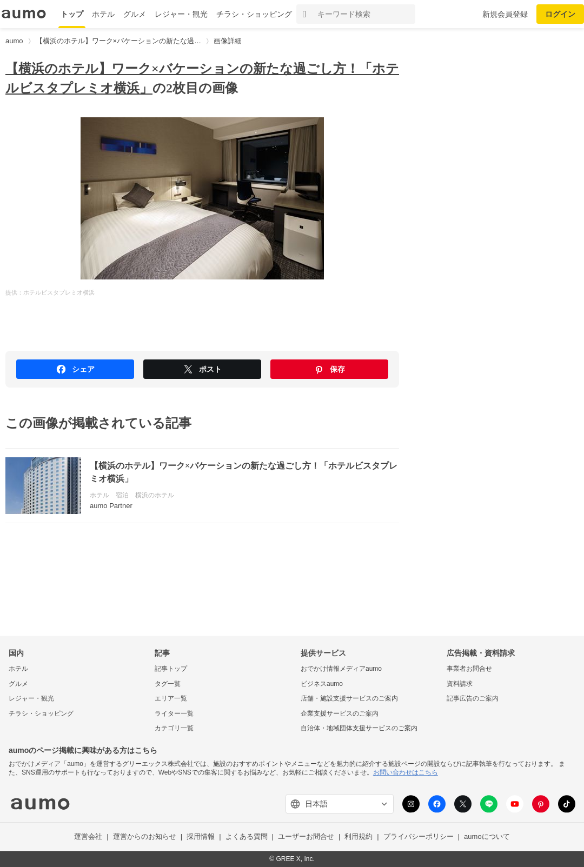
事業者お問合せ (469, 668)
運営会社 (88, 837)
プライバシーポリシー (418, 837)
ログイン (560, 14)
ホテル (103, 14)
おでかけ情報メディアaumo (341, 668)
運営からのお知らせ (144, 837)
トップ (72, 14)
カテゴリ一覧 (174, 728)
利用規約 (358, 837)
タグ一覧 (168, 684)
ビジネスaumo (322, 684)
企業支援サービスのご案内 (340, 713)
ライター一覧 (174, 713)
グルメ (134, 14)
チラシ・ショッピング (254, 14)
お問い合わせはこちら (405, 772)
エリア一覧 (171, 699)
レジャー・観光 (181, 14)
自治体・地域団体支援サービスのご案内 (359, 728)
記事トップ (171, 668)
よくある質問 (246, 837)
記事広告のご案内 (473, 699)
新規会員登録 (505, 14)
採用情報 (201, 837)
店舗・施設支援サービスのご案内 (349, 699)
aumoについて (487, 837)
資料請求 (460, 684)
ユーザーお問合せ (306, 837)
